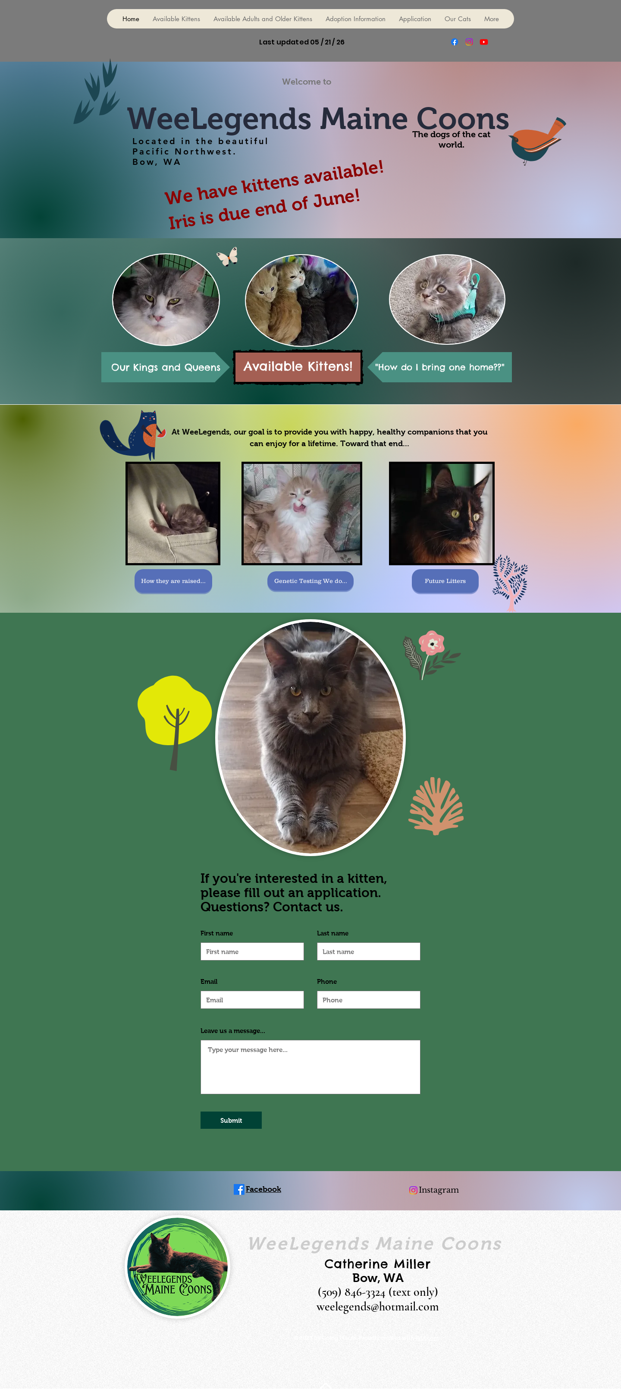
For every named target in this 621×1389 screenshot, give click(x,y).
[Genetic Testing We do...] (310, 581)
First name (217, 933)
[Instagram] (469, 42)
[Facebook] (454, 42)
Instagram (439, 1190)
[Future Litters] (445, 581)
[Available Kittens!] (298, 367)
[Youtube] (484, 42)
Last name (332, 933)
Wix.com (427, 1338)
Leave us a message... (233, 1030)
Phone (327, 981)
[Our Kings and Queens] (165, 367)
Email (209, 981)
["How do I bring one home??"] (439, 367)
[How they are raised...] (173, 581)
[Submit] (231, 1120)
